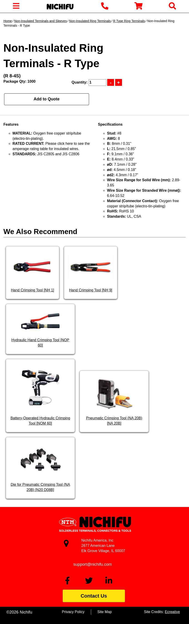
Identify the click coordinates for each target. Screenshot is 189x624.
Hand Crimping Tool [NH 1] (32, 290)
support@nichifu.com (92, 564)
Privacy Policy (73, 612)
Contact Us (94, 596)
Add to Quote (47, 99)
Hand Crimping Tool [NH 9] (90, 290)
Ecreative (172, 612)
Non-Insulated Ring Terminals (90, 21)
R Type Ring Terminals (129, 21)
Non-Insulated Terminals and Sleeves (40, 21)
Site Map (104, 612)
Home (7, 21)
